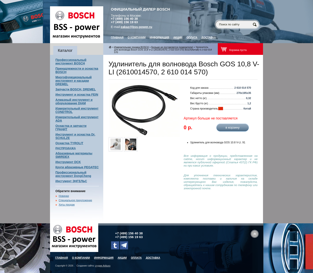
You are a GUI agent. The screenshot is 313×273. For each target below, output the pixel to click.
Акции (177, 37)
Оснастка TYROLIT (69, 143)
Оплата (191, 37)
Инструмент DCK (68, 162)
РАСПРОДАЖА (65, 148)
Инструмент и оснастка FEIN (76, 94)
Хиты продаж (67, 204)
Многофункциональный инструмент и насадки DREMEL (73, 80)
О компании (137, 37)
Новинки (64, 196)
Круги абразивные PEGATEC (77, 167)
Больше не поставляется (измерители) (172, 47)
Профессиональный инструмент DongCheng (73, 174)
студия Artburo (102, 265)
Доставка (208, 37)
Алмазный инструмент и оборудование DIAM (74, 101)
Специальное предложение (75, 200)
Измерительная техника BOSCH (131, 47)
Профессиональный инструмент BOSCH (70, 61)
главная (117, 37)
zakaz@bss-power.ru (136, 27)
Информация (159, 37)
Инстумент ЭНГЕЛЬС (71, 181)
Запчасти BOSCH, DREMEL (75, 89)
